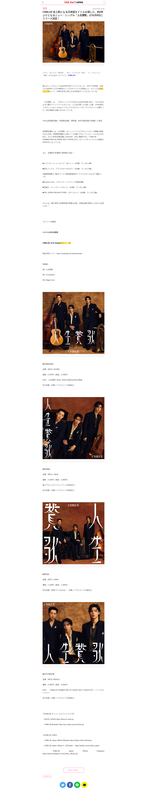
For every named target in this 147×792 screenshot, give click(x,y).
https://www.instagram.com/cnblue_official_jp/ (60, 754)
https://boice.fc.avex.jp (65, 719)
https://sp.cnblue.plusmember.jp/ (71, 724)
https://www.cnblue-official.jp (81, 740)
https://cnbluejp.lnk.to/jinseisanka (69, 254)
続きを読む (73, 770)
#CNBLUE (47, 776)
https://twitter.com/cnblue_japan (87, 746)
